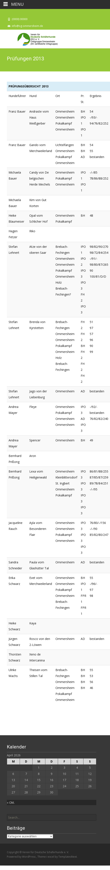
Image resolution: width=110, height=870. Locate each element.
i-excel (50, 856)
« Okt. (11, 802)
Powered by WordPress (21, 856)
